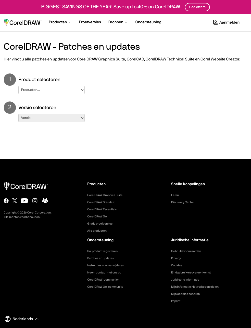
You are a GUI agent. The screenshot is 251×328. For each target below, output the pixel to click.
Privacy (176, 258)
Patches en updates (102, 258)
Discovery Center (184, 202)
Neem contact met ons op (107, 272)
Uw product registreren (105, 251)
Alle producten (98, 230)
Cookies (177, 265)
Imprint (176, 301)
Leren (175, 195)
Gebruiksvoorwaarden (188, 251)
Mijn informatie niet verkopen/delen (199, 286)
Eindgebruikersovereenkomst (194, 272)
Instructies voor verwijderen (108, 265)
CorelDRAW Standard (103, 202)
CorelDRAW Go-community (108, 286)
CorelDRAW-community (105, 279)
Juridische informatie (187, 279)
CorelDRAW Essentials (104, 209)
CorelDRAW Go (98, 216)
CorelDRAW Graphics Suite (107, 195)
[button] (60, 22)
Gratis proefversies (102, 223)
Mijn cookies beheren (187, 294)
